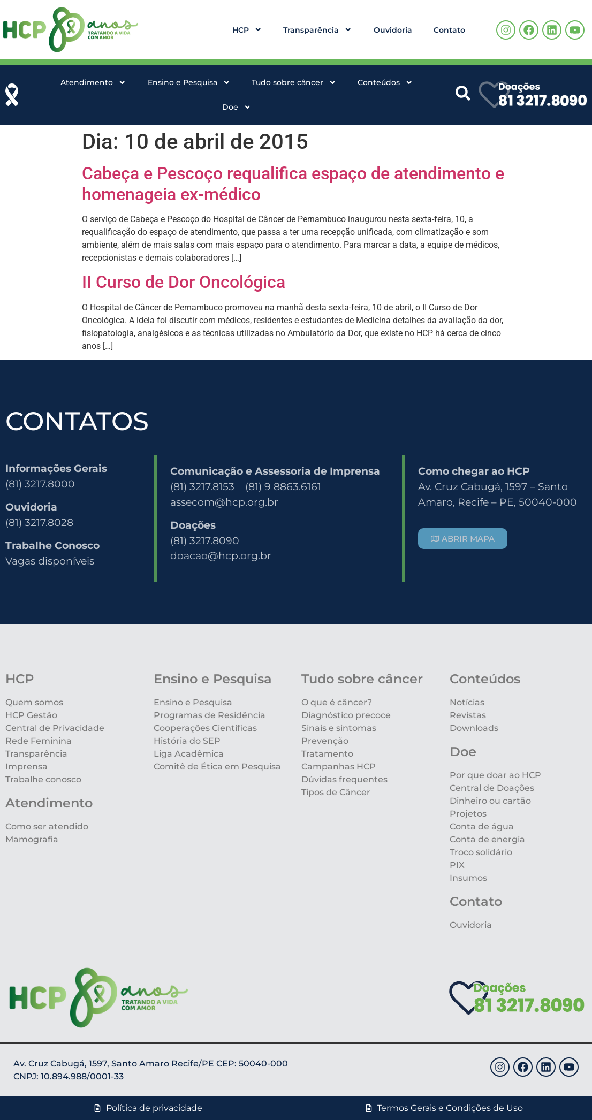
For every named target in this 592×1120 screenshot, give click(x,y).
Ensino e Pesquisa (189, 82)
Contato (449, 30)
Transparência (317, 29)
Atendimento (93, 82)
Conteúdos (385, 82)
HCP (247, 29)
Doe (236, 107)
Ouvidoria (393, 30)
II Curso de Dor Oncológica (183, 282)
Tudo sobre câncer (294, 82)
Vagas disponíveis (49, 560)
